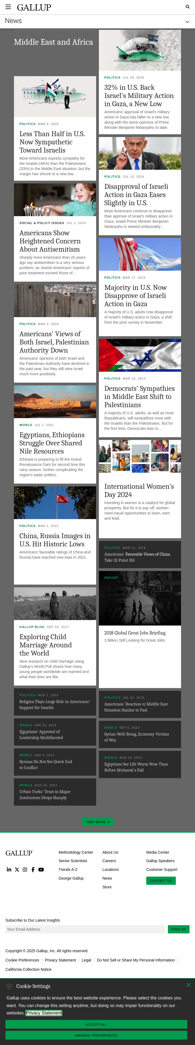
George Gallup (71, 878)
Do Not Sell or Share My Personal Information (136, 960)
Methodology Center (76, 852)
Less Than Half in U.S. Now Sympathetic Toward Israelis (52, 142)
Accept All (96, 1024)
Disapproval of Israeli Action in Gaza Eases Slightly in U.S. (136, 194)
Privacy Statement (60, 960)
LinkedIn (9, 869)
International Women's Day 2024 (139, 490)
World (25, 425)
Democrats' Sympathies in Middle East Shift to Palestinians (139, 396)
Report (111, 577)
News (107, 878)
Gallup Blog (32, 627)
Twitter (17, 869)
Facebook (33, 869)
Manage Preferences (96, 1035)
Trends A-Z (68, 869)
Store (106, 887)
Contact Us (161, 880)
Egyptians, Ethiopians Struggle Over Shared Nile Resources (52, 443)
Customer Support (161, 869)
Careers (109, 861)
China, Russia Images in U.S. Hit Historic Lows (55, 540)
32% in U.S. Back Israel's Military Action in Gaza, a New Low (139, 95)
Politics (112, 77)
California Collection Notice (28, 969)
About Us (110, 852)
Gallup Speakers (160, 861)
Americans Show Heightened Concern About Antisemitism (50, 241)
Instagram (25, 869)
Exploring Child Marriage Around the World (45, 645)
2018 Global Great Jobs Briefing (135, 633)
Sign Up (178, 929)
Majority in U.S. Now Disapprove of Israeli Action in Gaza (135, 295)
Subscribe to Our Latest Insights (32, 920)
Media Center (157, 852)
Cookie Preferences (22, 960)
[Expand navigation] (8, 7)
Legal (86, 960)
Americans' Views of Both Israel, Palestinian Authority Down (54, 342)
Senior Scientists (73, 861)
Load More (97, 822)
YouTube (41, 869)
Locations (110, 869)
